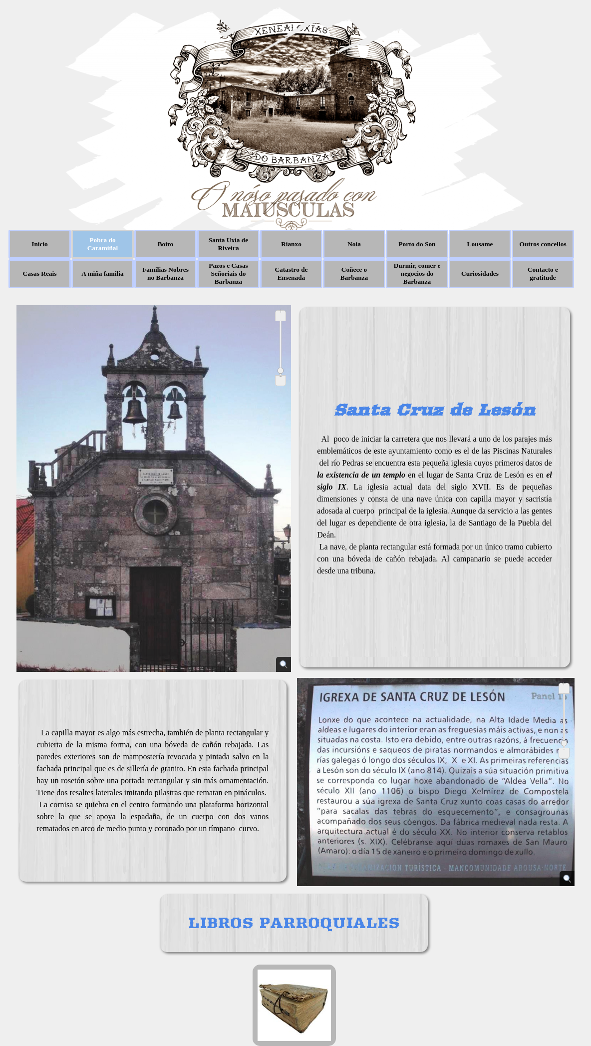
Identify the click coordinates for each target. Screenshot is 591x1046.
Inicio (39, 244)
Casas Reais (40, 273)
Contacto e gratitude (543, 273)
